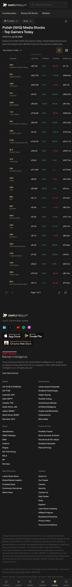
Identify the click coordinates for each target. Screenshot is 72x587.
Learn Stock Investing (47, 508)
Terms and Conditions (47, 525)
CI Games (13, 96)
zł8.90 (33, 179)
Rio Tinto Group (9, 452)
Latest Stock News (10, 476)
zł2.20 (33, 226)
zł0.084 (34, 188)
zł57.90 (34, 66)
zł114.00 (34, 170)
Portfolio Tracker (45, 431)
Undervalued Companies (48, 387)
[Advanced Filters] (66, 21)
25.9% (55, 254)
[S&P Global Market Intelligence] (14, 355)
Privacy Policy (44, 521)
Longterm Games (16, 256)
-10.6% (55, 151)
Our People (43, 480)
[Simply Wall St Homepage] (14, 4)
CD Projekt (13, 86)
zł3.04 (33, 94)
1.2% (54, 188)
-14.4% (55, 207)
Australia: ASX (8, 395)
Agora (12, 180)
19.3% (55, 217)
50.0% (55, 245)
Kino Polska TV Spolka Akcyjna (19, 124)
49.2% (55, 141)
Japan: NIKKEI (8, 411)
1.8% (44, 170)
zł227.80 (34, 85)
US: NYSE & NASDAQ (11, 387)
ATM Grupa (14, 162)
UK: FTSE (6, 391)
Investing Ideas (9, 13)
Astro (11, 190)
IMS (11, 199)
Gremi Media (14, 105)
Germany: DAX (8, 419)
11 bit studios (14, 114)
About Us (42, 476)
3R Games (13, 237)
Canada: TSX (7, 403)
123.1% (55, 132)
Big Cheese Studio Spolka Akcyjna (19, 284)
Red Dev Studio (15, 218)
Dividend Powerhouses (48, 391)
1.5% (44, 122)
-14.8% (55, 85)
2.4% (54, 160)
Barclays (6, 464)
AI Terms (42, 577)
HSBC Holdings (8, 435)
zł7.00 (33, 254)
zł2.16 (33, 198)
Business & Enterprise (47, 517)
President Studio (15, 171)
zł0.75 (33, 236)
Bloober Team (15, 152)
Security (42, 488)
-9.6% (54, 179)
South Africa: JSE (9, 407)
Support (41, 504)
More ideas (43, 419)
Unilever (5, 443)
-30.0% (55, 66)
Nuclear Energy (45, 399)
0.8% (44, 160)
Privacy (12, 577)
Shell (4, 439)
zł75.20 (34, 273)
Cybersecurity (44, 415)
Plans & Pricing (44, 448)
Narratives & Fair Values (48, 439)
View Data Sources (10, 373)
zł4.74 (33, 283)
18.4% (55, 122)
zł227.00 (34, 75)
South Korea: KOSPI (10, 415)
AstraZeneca (7, 431)
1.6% (44, 245)
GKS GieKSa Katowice (17, 246)
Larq (11, 227)
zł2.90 (33, 132)
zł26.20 (34, 151)
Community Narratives (12, 488)
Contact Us (43, 492)
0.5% (44, 179)
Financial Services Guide (26, 577)
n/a (53, 170)
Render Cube (14, 275)
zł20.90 (34, 122)
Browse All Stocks (29, 13)
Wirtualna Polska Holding (19, 67)
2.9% (44, 254)
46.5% (55, 104)
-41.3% (55, 198)
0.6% (44, 151)
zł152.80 (34, 113)
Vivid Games (14, 265)
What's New (7, 492)
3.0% (44, 113)
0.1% (44, 85)
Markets (46, 13)
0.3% (44, 273)
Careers (41, 484)
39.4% (55, 94)
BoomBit (13, 209)
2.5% (44, 66)
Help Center (43, 496)
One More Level (15, 133)
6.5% (54, 264)
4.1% (44, 75)
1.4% (44, 207)
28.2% (44, 188)
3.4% (44, 94)
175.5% (55, 75)
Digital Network (15, 77)
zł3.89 (33, 160)
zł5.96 (33, 207)
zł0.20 (33, 245)
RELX (4, 456)
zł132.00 (34, 141)
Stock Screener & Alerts (48, 435)
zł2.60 (33, 217)
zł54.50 (34, 104)
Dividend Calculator (46, 443)
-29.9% (55, 113)
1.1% (44, 283)
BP (3, 460)
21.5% (55, 226)
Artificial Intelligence (47, 407)
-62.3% (55, 283)
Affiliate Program (45, 512)
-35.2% (55, 273)
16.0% (44, 104)
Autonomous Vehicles (47, 403)
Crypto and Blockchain (48, 411)
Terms (5, 577)
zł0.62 (33, 264)
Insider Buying (44, 395)
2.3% (44, 226)
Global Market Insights (12, 480)
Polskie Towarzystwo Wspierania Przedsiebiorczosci (19, 143)
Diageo (5, 448)
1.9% (44, 198)
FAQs (40, 500)
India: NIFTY (7, 399)
